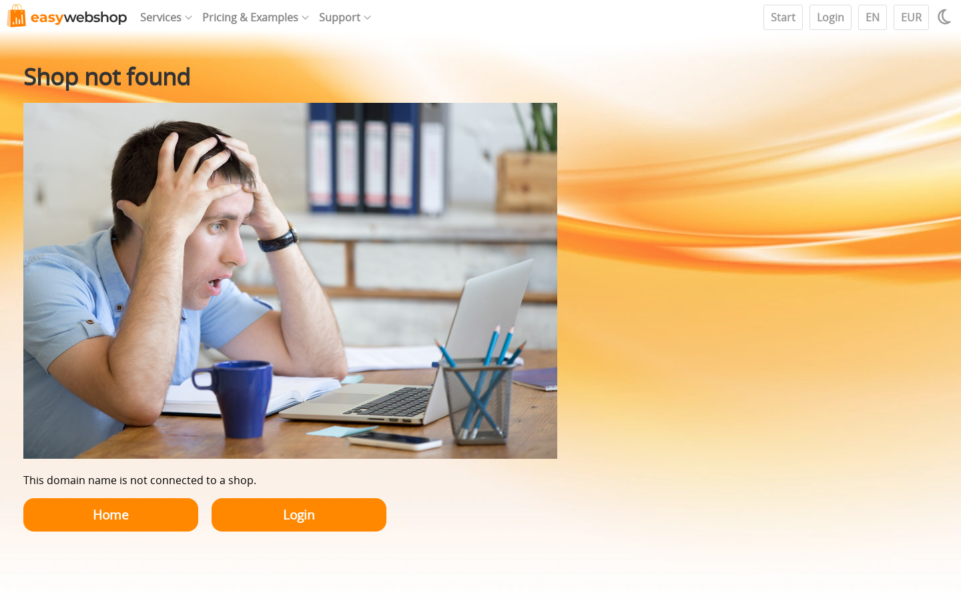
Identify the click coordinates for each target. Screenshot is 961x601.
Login (830, 17)
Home (111, 515)
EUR (911, 17)
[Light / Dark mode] (946, 17)
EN (873, 17)
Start (783, 17)
